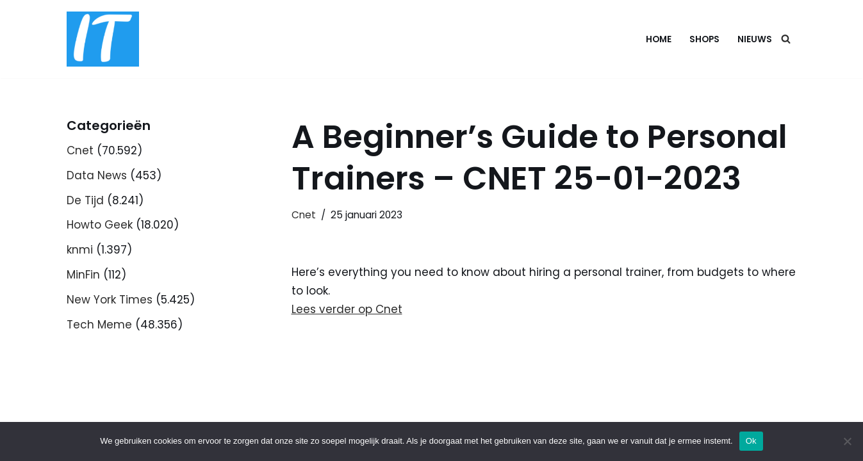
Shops (704, 39)
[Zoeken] (786, 39)
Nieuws (754, 39)
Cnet (80, 150)
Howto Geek (100, 224)
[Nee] (847, 441)
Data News (97, 175)
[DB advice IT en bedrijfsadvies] (103, 39)
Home (658, 39)
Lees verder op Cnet (347, 309)
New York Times (109, 299)
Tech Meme (99, 324)
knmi (80, 249)
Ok (751, 441)
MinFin (83, 274)
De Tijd (85, 200)
